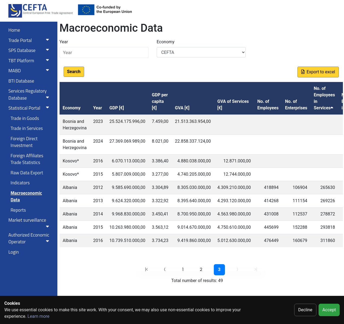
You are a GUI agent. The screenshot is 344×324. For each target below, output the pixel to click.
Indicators (20, 182)
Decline (305, 309)
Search (74, 71)
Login (13, 252)
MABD (29, 70)
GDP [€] (116, 107)
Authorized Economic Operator (29, 238)
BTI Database (21, 80)
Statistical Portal (29, 108)
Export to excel (318, 71)
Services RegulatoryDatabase (29, 94)
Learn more (39, 316)
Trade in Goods (25, 118)
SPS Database (29, 50)
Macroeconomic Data (26, 196)
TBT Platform (29, 60)
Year (64, 41)
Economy (166, 41)
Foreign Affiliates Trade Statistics (27, 159)
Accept (329, 309)
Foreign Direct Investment (24, 142)
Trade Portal (29, 40)
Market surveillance (29, 222)
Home (14, 30)
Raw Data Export (27, 172)
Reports (18, 210)
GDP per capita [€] (160, 101)
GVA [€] (182, 107)
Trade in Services (27, 128)
